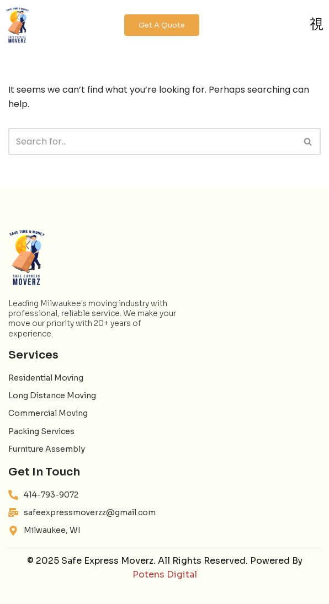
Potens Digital (164, 574)
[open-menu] (316, 25)
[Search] (152, 141)
